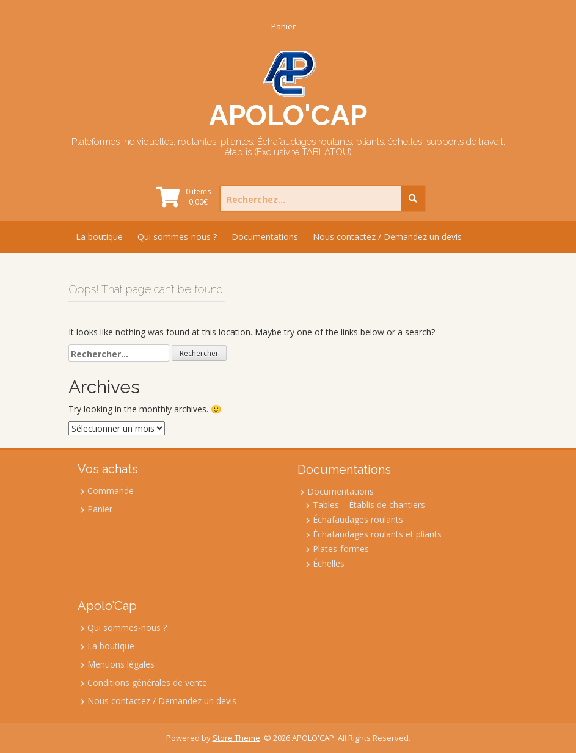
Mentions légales (121, 664)
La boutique (99, 236)
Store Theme (236, 737)
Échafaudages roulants (358, 519)
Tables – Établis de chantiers (369, 505)
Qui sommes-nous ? (177, 236)
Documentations (264, 236)
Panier (283, 26)
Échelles (329, 563)
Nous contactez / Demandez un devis (387, 236)
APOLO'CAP (288, 115)
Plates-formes (341, 549)
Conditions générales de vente (147, 682)
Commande (110, 491)
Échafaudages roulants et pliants (377, 534)
